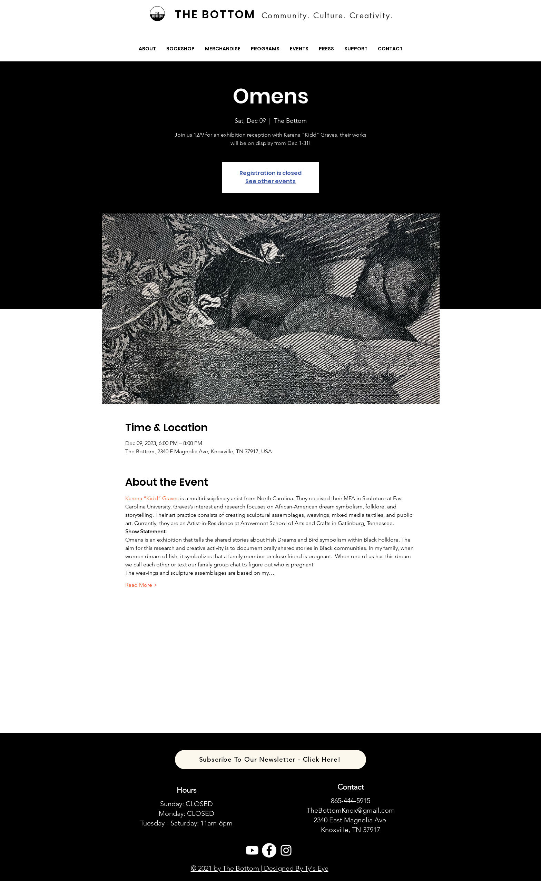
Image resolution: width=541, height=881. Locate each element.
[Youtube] (252, 850)
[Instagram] (286, 850)
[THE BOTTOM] (216, 14)
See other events (270, 181)
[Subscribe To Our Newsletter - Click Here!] (270, 759)
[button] (147, 49)
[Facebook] (269, 850)
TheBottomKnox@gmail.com (351, 810)
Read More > (141, 585)
